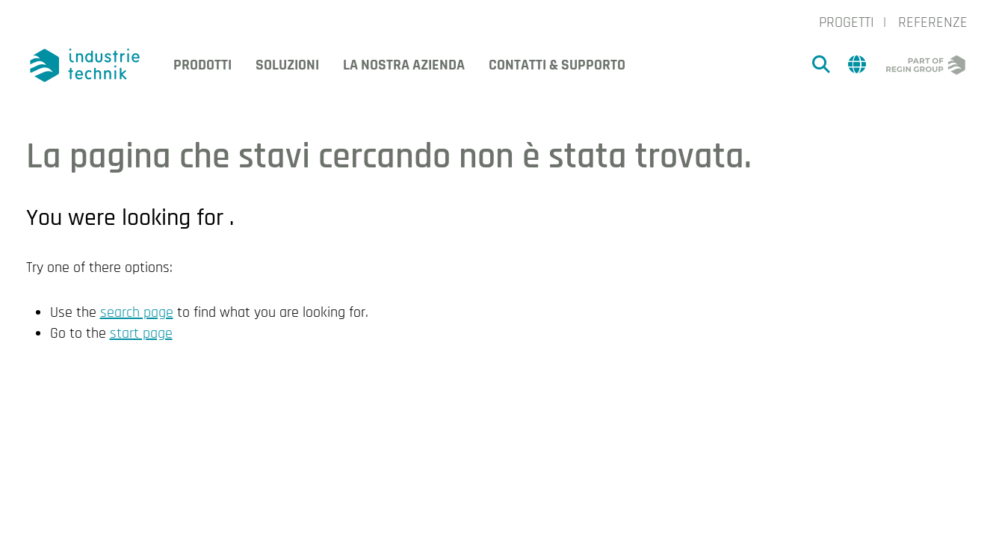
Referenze (933, 22)
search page (136, 312)
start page (141, 333)
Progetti (846, 22)
